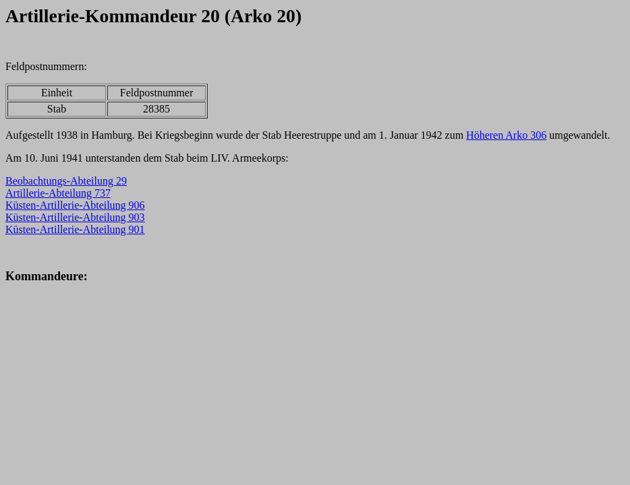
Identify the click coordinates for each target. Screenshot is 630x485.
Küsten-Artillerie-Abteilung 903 (75, 217)
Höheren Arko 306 (506, 135)
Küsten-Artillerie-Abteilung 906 (75, 205)
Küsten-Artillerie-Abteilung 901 (75, 229)
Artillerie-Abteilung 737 (58, 193)
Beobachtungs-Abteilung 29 (66, 181)
